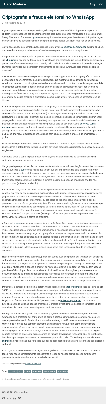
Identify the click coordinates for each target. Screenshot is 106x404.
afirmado (6, 340)
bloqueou (12, 60)
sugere (24, 169)
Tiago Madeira (15, 4)
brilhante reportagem (70, 300)
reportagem (73, 286)
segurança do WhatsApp (74, 47)
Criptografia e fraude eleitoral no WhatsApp (48, 17)
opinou (35, 37)
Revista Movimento (33, 364)
